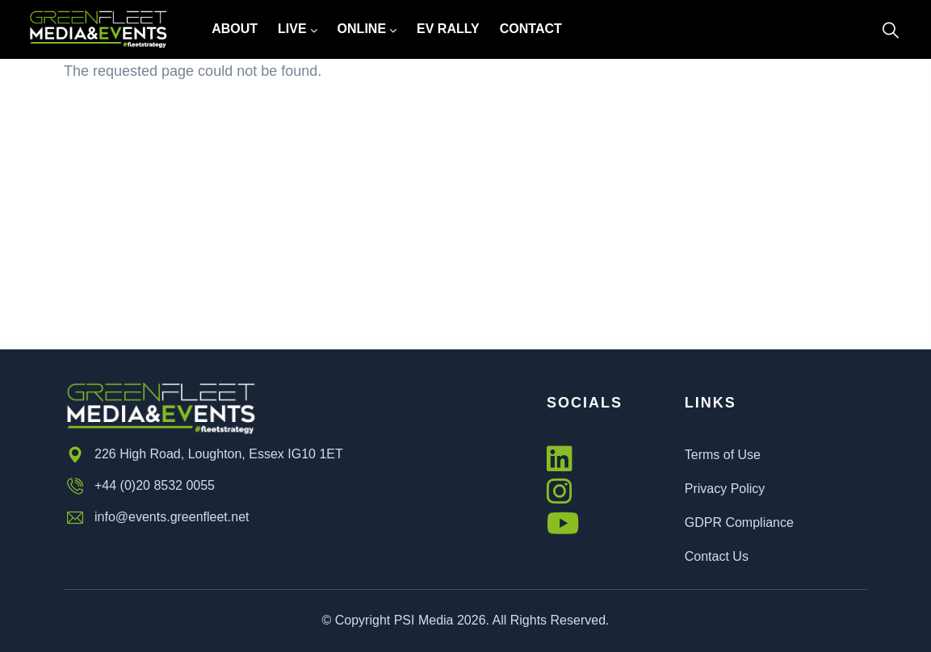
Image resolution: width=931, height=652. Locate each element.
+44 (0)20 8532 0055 (139, 487)
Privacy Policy (725, 488)
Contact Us (717, 556)
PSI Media (424, 620)
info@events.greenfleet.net (156, 518)
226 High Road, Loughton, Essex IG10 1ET (203, 455)
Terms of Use (723, 455)
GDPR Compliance (739, 522)
